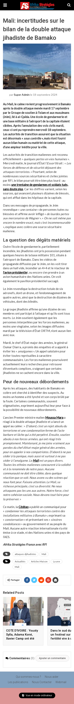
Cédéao (24, 507)
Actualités (20, 561)
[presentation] (64, 622)
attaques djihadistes (25, 554)
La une (56, 561)
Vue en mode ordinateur (37, 695)
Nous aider (51, 676)
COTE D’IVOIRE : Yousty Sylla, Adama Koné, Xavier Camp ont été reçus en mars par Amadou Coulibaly (22, 638)
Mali (36, 460)
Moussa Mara (54, 417)
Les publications (18, 682)
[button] (5, 5)
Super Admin (22, 94)
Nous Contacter (42, 682)
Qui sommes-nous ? (28, 676)
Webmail (60, 682)
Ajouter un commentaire (52, 658)
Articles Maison (39, 561)
